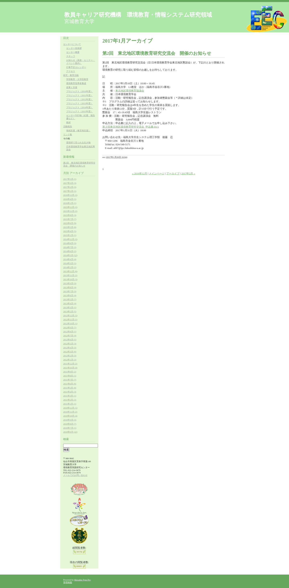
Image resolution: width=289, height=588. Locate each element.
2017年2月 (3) (69, 187)
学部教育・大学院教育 (77, 79)
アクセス (70, 71)
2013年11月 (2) (70, 275)
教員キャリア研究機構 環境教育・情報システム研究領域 (138, 15)
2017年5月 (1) (69, 179)
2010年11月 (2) (70, 412)
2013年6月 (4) (69, 295)
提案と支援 (71, 87)
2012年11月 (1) (70, 319)
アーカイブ (172, 173)
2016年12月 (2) (70, 195)
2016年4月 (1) (69, 199)
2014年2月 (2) (69, 267)
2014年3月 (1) (69, 263)
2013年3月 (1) (69, 307)
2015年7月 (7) (69, 219)
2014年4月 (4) (69, 259)
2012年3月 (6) (69, 351)
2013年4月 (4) (69, 303)
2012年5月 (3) (69, 343)
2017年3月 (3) (69, 183)
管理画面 (67, 582)
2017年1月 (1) (69, 191)
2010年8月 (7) (69, 424)
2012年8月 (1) (69, 331)
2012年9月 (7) (69, 327)
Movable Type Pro (82, 580)
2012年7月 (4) (69, 335)
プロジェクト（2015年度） (79, 111)
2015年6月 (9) (69, 223)
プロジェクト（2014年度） (79, 107)
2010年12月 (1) (70, 408)
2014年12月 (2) (70, 239)
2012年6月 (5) (69, 339)
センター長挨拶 (74, 48)
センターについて (72, 44)
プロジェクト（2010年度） (79, 91)
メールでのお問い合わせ (75, 475)
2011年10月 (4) (70, 367)
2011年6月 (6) (69, 384)
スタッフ (70, 56)
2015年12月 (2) (70, 207)
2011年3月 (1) (69, 396)
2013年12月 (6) (70, 271)
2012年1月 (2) (69, 359)
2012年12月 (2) (70, 315)
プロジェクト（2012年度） (79, 99)
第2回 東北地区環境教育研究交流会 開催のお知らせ (156, 53)
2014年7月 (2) (69, 247)
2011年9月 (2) (69, 371)
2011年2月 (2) (69, 400)
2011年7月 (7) (69, 379)
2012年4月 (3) (69, 347)
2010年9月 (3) (69, 420)
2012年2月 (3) (69, 355)
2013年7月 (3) (69, 291)
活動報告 (67, 126)
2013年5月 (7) (69, 299)
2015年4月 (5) (69, 231)
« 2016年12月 (139, 173)
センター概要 (72, 52)
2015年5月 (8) (69, 227)
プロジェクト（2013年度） (79, 103)
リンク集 (67, 134)
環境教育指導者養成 (76, 83)
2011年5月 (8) (69, 388)
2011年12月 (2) (70, 363)
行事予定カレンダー (76, 67)
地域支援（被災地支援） (78, 130)
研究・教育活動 (71, 75)
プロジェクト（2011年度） (79, 95)
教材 (68, 122)
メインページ (157, 173)
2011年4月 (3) (69, 392)
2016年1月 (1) (69, 203)
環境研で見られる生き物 (78, 142)
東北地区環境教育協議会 (129, 90)
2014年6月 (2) (69, 251)
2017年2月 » (188, 173)
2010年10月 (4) (70, 416)
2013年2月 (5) (69, 311)
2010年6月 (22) (70, 432)
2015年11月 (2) (70, 211)
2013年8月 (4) (69, 287)
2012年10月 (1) (70, 323)
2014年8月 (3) (69, 243)
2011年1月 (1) (69, 404)
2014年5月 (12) (70, 255)
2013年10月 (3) (70, 279)
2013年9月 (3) (69, 283)
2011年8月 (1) (69, 375)
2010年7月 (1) (69, 428)
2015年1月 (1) (69, 235)
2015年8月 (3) (69, 215)
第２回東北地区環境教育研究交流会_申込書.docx (130, 126)
